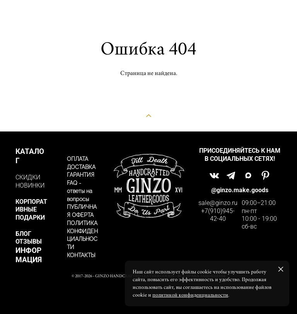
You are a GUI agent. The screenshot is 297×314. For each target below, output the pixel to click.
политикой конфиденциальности (190, 295)
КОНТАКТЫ (81, 255)
